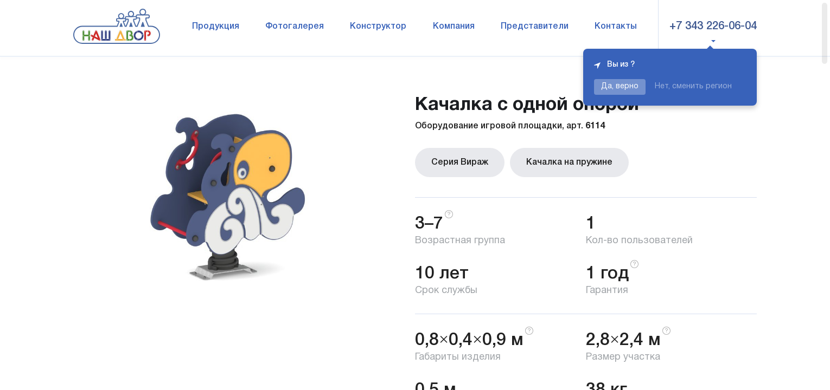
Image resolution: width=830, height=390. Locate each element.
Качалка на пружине (569, 162)
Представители (535, 26)
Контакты (616, 26)
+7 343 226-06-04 (713, 26)
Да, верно (620, 86)
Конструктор (378, 26)
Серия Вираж (459, 162)
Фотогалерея (294, 26)
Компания (454, 26)
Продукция (215, 26)
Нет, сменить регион (693, 86)
